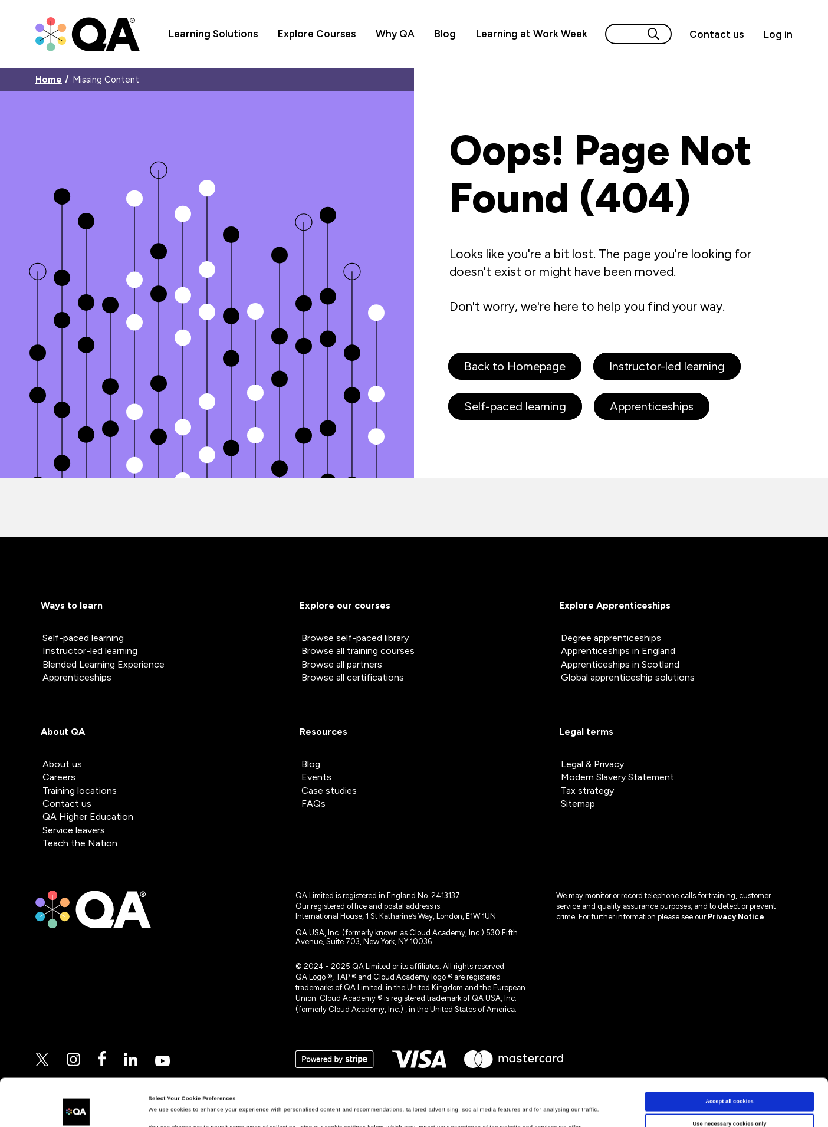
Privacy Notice (736, 916)
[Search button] (653, 34)
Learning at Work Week (531, 34)
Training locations (79, 790)
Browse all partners (341, 664)
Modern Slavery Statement (617, 777)
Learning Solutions (213, 34)
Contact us (716, 34)
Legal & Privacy (592, 764)
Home (48, 79)
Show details (166, 1107)
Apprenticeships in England (618, 650)
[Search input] (624, 34)
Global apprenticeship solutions (628, 677)
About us (62, 764)
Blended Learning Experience (103, 664)
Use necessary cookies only (730, 1083)
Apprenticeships (652, 406)
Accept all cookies (729, 1061)
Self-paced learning (515, 406)
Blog (445, 34)
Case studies (329, 790)
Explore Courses (317, 34)
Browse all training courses (358, 650)
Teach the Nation (79, 843)
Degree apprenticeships (611, 637)
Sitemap (578, 803)
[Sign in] (773, 34)
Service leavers (73, 830)
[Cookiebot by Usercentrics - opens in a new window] (76, 1107)
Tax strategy (587, 790)
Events (316, 777)
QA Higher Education (87, 816)
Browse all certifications (352, 677)
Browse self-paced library (355, 637)
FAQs (313, 803)
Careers (58, 777)
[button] (716, 34)
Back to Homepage (515, 366)
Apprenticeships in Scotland (620, 664)
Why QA (395, 34)
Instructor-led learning (667, 366)
